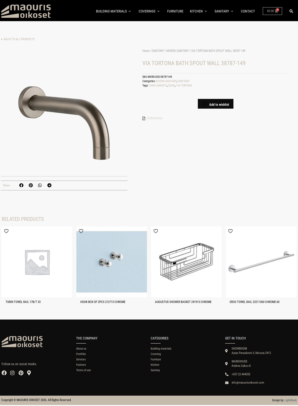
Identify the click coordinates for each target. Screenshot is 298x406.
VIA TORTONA (184, 86)
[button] (291, 11)
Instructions (154, 119)
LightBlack (291, 401)
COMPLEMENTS (157, 86)
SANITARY (158, 51)
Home (145, 51)
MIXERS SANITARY (177, 51)
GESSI (171, 86)
